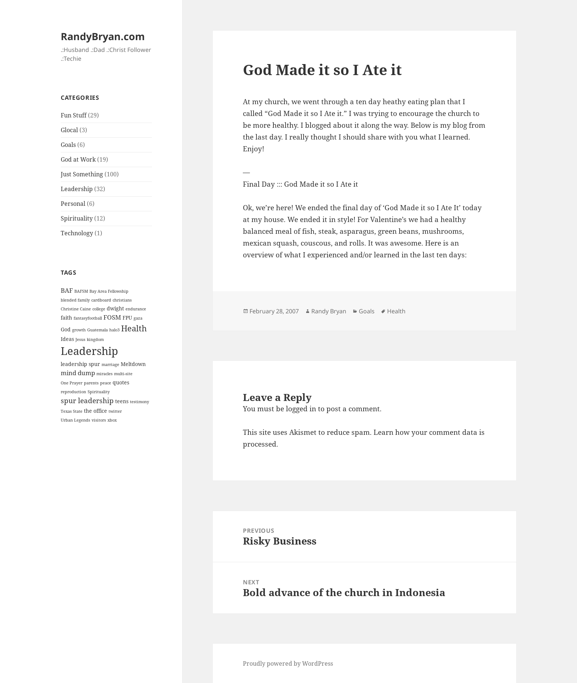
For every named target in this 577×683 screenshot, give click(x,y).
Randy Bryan (328, 311)
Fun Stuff (73, 115)
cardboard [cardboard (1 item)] (101, 300)
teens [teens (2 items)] (121, 401)
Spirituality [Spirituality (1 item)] (99, 391)
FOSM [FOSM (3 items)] (112, 317)
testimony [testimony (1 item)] (139, 401)
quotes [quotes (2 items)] (121, 382)
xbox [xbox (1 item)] (112, 420)
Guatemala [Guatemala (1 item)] (97, 329)
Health (396, 311)
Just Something (82, 174)
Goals (68, 145)
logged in (301, 408)
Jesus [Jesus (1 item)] (80, 339)
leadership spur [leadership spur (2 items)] (80, 363)
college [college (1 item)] (98, 308)
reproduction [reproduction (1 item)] (73, 391)
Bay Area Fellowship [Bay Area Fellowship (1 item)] (108, 291)
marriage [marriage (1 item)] (110, 364)
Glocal (69, 130)
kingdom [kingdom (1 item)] (95, 339)
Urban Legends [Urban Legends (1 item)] (75, 420)
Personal (73, 204)
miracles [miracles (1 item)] (104, 373)
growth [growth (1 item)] (79, 329)
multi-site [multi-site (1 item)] (123, 373)
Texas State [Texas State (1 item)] (71, 411)
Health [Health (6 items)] (134, 328)
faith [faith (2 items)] (66, 317)
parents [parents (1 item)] (91, 382)
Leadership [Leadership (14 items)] (89, 351)
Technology (77, 233)
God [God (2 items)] (66, 329)
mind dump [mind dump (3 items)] (78, 373)
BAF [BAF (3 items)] (67, 290)
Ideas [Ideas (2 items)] (67, 338)
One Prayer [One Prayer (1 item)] (71, 382)
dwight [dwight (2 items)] (115, 308)
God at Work (78, 159)
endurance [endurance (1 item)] (135, 308)
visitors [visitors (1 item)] (99, 420)
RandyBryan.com (103, 36)
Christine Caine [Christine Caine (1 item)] (76, 308)
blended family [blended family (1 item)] (75, 300)
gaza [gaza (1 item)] (138, 318)
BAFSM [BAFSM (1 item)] (81, 291)
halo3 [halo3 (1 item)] (114, 329)
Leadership (77, 189)
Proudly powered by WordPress (288, 663)
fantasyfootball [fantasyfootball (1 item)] (88, 318)
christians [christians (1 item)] (122, 300)
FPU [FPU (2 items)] (127, 317)
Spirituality (77, 218)
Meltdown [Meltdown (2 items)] (133, 363)
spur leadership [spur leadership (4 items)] (87, 400)
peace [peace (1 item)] (105, 382)
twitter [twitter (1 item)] (115, 411)
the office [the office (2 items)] (95, 410)
